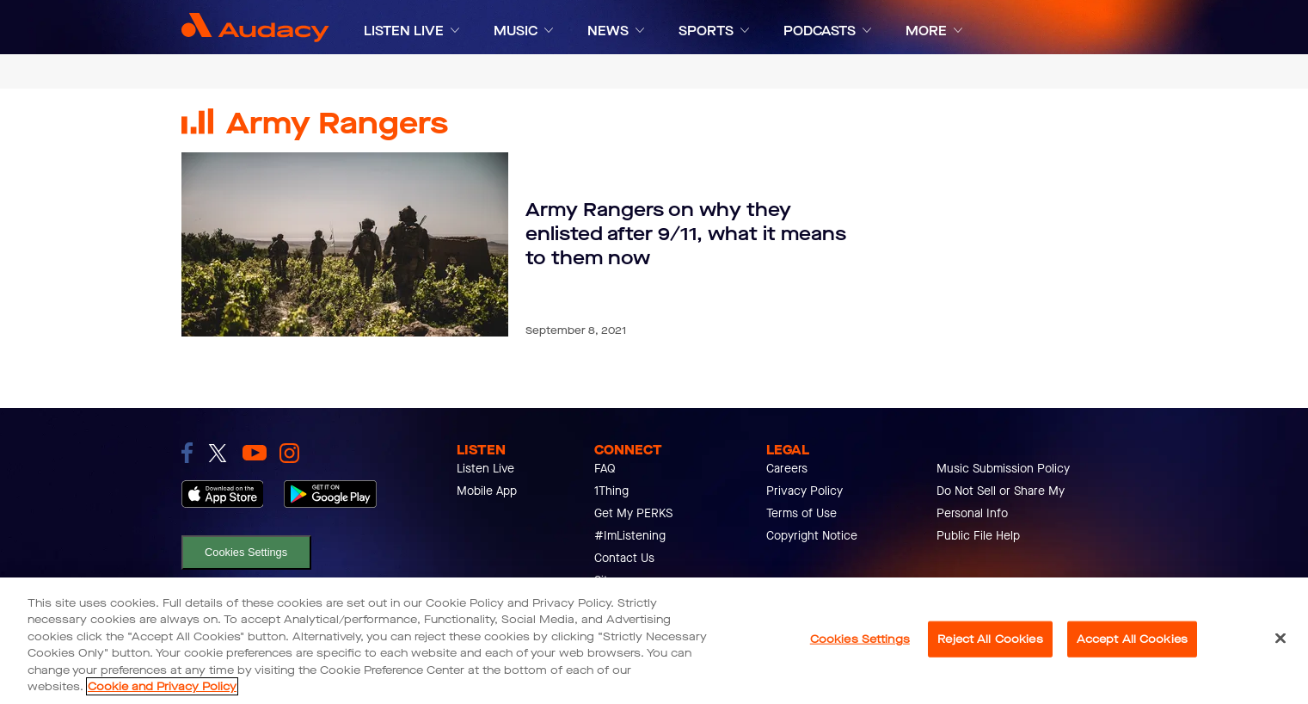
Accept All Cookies (1132, 639)
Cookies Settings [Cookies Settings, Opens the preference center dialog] (860, 639)
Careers (787, 468)
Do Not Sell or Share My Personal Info (1000, 502)
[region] (654, 640)
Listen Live (485, 468)
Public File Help (978, 536)
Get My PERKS (633, 513)
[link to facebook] (187, 452)
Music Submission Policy (1003, 468)
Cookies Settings (246, 552)
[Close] (1280, 639)
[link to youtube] (255, 452)
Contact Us (624, 558)
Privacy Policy (804, 491)
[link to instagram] (289, 453)
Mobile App (487, 491)
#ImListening (630, 536)
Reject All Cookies (989, 639)
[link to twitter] (218, 453)
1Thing (611, 491)
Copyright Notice (811, 536)
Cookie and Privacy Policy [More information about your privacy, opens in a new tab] (162, 686)
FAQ (605, 468)
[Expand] (455, 30)
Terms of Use (801, 513)
